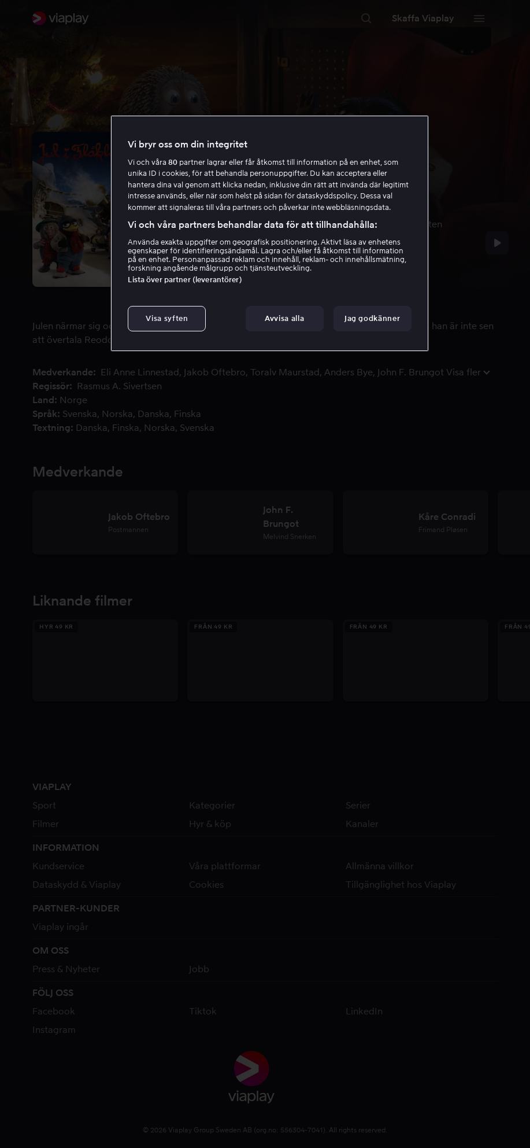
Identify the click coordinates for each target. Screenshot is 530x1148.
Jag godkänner (372, 318)
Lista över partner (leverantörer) (185, 279)
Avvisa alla (284, 318)
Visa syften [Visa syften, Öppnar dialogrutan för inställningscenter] (167, 318)
